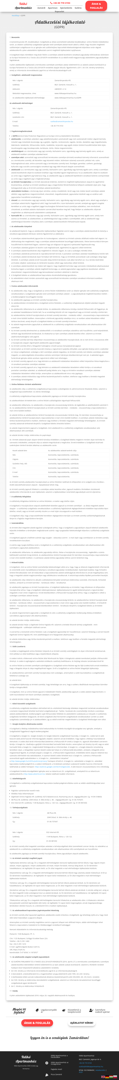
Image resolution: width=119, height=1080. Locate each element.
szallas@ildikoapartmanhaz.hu (91, 1066)
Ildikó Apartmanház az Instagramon (59, 1063)
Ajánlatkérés (66, 8)
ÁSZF (81, 1072)
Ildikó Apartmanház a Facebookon (59, 1056)
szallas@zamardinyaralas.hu (62, 121)
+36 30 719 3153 (61, 3)
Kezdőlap (15, 15)
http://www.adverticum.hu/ (34, 774)
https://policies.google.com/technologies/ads (52, 767)
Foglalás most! (56, 1069)
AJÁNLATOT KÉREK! (81, 1022)
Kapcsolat (59, 12)
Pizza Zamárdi (56, 1074)
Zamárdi (41, 8)
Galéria (78, 8)
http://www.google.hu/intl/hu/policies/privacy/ (29, 761)
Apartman (53, 8)
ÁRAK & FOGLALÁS (96, 5)
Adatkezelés (100, 1070)
